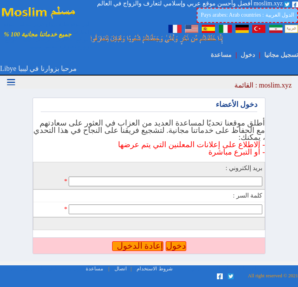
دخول (248, 55)
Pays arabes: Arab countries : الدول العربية (247, 15)
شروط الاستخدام (153, 269)
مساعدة (221, 55)
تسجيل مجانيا (281, 55)
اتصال (120, 269)
